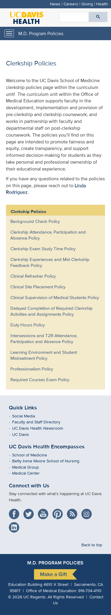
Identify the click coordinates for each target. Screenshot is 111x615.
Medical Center (30, 473)
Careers (71, 4)
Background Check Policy (35, 221)
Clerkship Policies (28, 211)
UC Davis (25, 434)
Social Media (28, 416)
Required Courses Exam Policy (39, 379)
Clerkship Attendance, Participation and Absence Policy (48, 235)
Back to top (91, 545)
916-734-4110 (90, 590)
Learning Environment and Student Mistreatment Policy (43, 355)
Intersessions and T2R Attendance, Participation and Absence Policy (43, 338)
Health (102, 4)
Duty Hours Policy (27, 325)
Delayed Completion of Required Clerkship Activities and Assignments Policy (51, 311)
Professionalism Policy (31, 369)
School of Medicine (34, 455)
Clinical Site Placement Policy (37, 287)
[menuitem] (51, 221)
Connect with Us (29, 485)
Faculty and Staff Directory (40, 422)
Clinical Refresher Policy (33, 276)
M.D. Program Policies (40, 33)
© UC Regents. (27, 597)
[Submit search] (98, 17)
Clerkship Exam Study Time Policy (42, 248)
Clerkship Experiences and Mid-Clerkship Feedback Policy (49, 262)
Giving (87, 4)
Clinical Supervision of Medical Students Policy (54, 297)
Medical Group (30, 467)
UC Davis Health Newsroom (42, 428)
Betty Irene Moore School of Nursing (50, 461)
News (55, 4)
